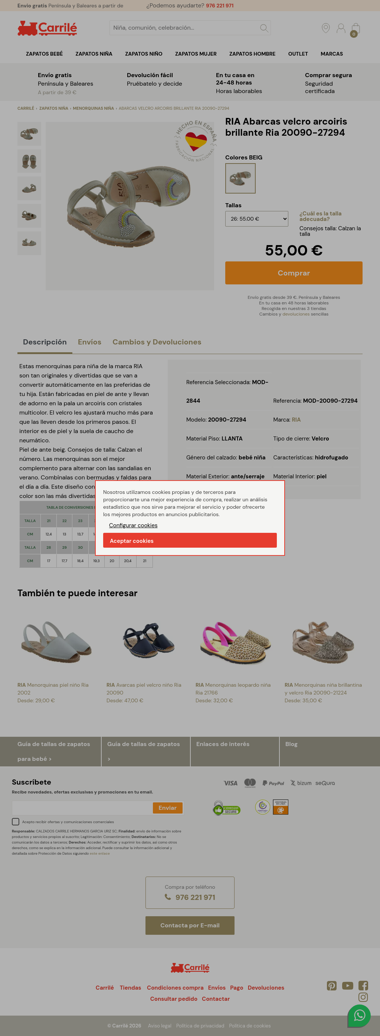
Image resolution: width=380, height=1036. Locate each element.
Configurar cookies (133, 525)
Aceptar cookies (132, 541)
